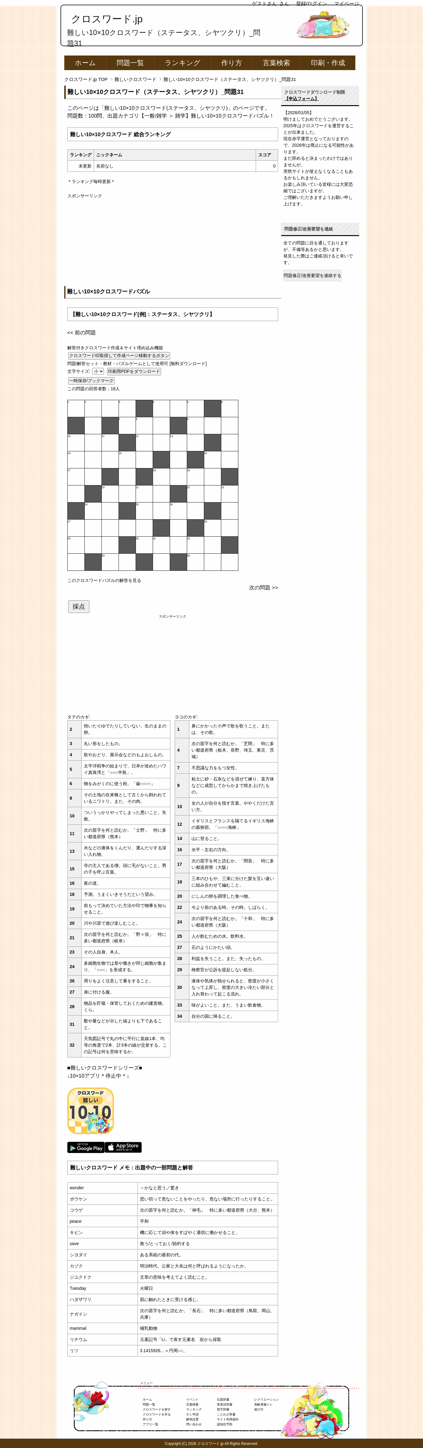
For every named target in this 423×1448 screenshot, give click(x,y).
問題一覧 (130, 63)
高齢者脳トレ (263, 1404)
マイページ (346, 3)
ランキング (182, 63)
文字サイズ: (79, 371)
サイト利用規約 (228, 1419)
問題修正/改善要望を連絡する (312, 275)
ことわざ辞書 (226, 1414)
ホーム (85, 63)
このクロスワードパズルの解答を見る (104, 580)
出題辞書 (223, 1399)
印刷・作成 (328, 63)
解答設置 (192, 1419)
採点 (79, 606)
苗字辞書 (223, 1409)
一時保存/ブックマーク (91, 380)
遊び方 (258, 1409)
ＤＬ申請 (192, 1414)
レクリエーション (266, 1399)
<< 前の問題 (81, 333)
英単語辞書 (224, 1404)
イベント (192, 1399)
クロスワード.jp (107, 19)
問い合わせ (194, 1424)
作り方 (231, 63)
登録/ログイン (311, 3)
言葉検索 (276, 63)
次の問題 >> (263, 588)
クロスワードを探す (157, 1409)
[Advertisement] (172, 242)
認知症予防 (224, 1424)
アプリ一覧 (150, 1424)
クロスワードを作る (157, 1414)
